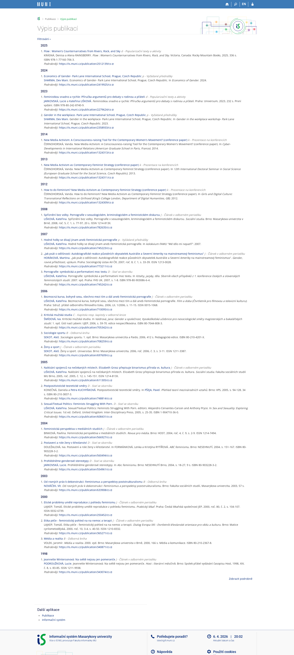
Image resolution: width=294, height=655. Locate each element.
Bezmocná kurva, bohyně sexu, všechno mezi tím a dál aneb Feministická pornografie (97, 296)
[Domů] (227, 4)
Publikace (50, 19)
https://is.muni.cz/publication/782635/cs (84, 227)
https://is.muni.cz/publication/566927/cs (84, 437)
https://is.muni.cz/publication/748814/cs (84, 398)
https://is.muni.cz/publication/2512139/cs (85, 64)
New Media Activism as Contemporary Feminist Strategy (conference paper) (91, 165)
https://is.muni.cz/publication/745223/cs (84, 248)
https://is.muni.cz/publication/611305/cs (84, 380)
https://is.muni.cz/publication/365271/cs (84, 533)
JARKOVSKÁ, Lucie (55, 101)
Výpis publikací (68, 19)
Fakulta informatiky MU (84, 640)
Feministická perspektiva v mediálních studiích (73, 429)
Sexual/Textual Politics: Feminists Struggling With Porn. (78, 404)
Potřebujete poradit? (172, 636)
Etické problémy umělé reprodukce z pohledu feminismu (79, 502)
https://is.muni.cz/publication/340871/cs (84, 547)
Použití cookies (224, 652)
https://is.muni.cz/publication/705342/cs (84, 327)
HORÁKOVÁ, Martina (57, 258)
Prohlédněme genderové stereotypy (66, 461)
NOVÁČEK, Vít (52, 486)
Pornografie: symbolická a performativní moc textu (75, 271)
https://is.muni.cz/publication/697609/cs (84, 355)
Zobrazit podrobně (240, 578)
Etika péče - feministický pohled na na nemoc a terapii (78, 520)
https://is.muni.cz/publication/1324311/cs (85, 177)
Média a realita (53, 538)
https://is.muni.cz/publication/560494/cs (84, 455)
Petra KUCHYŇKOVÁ (83, 390)
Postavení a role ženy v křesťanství (65, 442)
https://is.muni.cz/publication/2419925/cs (85, 84)
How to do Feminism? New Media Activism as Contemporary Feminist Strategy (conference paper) (105, 190)
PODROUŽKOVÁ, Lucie (57, 563)
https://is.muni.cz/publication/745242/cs (84, 284)
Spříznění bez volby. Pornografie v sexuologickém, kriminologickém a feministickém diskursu (102, 215)
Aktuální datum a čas (223, 640)
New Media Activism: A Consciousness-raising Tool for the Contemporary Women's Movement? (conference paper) (115, 140)
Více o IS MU (55, 640)
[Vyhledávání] (235, 4)
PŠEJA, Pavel (152, 390)
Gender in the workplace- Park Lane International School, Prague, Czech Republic (95, 115)
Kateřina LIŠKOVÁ (80, 101)
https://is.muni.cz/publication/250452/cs (84, 515)
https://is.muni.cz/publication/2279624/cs (85, 109)
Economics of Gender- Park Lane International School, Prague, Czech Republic (93, 76)
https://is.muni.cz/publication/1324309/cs (85, 202)
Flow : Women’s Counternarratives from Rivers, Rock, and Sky (82, 51)
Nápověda (164, 652)
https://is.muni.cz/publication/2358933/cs (85, 127)
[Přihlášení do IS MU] (252, 4)
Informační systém (53, 620)
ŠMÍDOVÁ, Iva (52, 319)
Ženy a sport (51, 347)
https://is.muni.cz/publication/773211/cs (84, 266)
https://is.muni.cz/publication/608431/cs (84, 416)
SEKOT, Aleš (51, 337)
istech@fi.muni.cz (166, 640)
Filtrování (43, 39)
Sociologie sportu (54, 333)
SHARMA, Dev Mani (56, 80)
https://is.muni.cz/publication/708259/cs (84, 341)
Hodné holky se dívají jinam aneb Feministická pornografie (80, 240)
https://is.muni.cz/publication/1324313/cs (85, 152)
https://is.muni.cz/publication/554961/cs (84, 469)
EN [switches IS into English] (244, 4)
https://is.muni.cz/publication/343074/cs (84, 572)
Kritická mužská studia (58, 315)
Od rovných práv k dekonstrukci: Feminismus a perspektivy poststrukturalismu (93, 481)
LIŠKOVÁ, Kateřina (55, 219)
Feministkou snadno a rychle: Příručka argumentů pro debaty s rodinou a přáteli (94, 97)
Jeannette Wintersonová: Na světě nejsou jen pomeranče (79, 559)
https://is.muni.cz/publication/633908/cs (84, 490)
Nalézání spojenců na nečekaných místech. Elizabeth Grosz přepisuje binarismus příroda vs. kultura (107, 367)
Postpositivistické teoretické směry (65, 386)
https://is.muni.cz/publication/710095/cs (84, 309)
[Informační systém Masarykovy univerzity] (44, 4)
